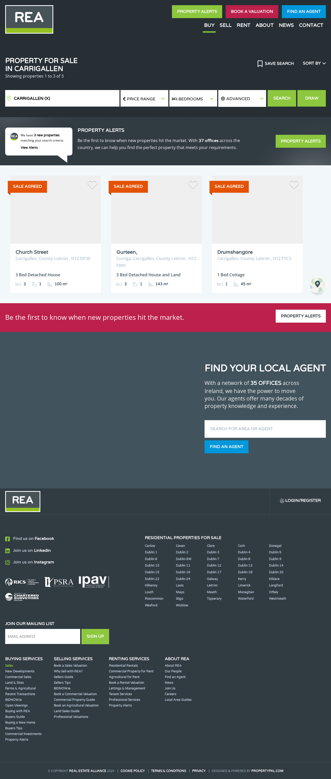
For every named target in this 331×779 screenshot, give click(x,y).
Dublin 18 (245, 572)
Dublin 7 (213, 559)
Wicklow (182, 605)
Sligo (179, 598)
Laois (180, 585)
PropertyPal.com (267, 771)
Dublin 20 (276, 572)
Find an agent (304, 11)
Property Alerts (197, 11)
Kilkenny (151, 585)
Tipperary (214, 598)
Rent (243, 25)
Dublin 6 (151, 559)
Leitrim (212, 585)
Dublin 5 (275, 552)
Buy (209, 25)
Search (281, 98)
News (286, 25)
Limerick (244, 585)
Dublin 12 (214, 565)
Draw (311, 98)
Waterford (246, 598)
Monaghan (246, 592)
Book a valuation (252, 11)
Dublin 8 (244, 559)
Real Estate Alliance (87, 771)
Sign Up (95, 636)
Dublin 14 (276, 565)
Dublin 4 (244, 552)
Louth (149, 592)
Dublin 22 (152, 579)
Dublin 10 (152, 565)
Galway (212, 579)
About (264, 25)
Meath (212, 592)
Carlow (150, 546)
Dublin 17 (214, 572)
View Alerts (30, 148)
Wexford (151, 605)
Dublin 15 (152, 572)
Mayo (180, 592)
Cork (241, 546)
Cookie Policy (133, 771)
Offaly (273, 592)
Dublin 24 (183, 579)
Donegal (275, 546)
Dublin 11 (183, 565)
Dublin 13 (245, 565)
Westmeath (277, 598)
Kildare (274, 579)
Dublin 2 (182, 552)
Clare (211, 546)
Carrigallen (32, 99)
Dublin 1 (151, 552)
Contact (311, 25)
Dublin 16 (183, 572)
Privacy (199, 771)
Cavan (180, 546)
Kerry (242, 579)
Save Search (279, 63)
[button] (242, 98)
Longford (276, 585)
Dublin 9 (275, 559)
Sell (225, 25)
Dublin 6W (183, 559)
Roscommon (154, 598)
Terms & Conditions (168, 771)
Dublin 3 (213, 552)
